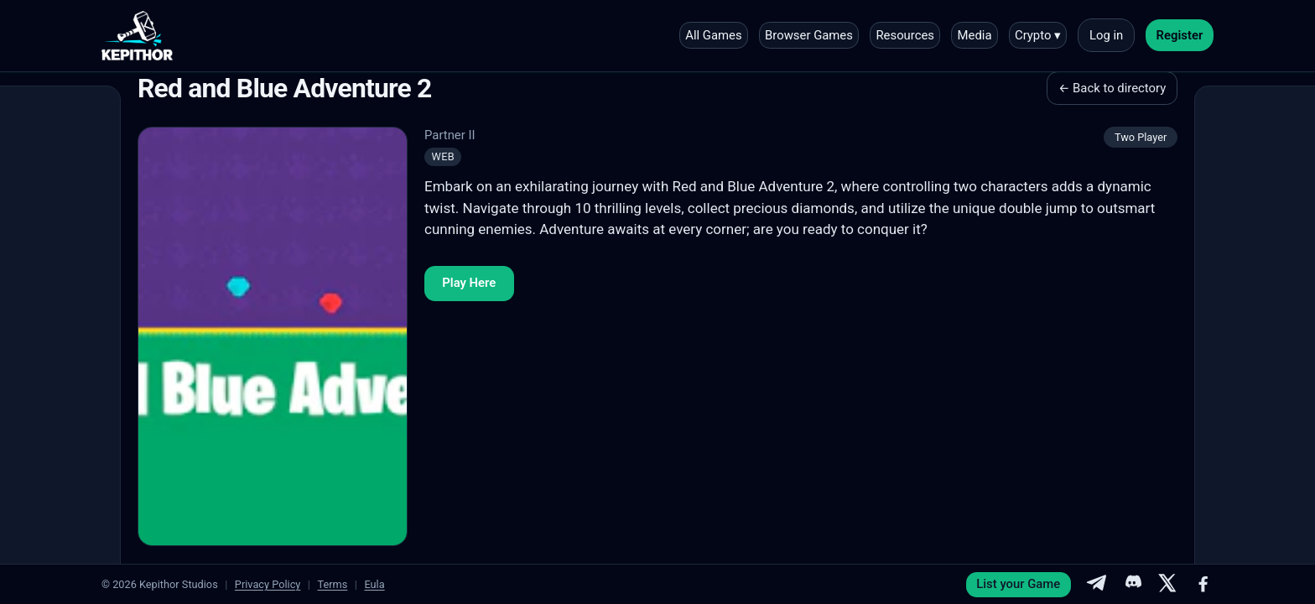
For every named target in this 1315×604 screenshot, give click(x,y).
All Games (713, 35)
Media (975, 35)
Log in (1106, 35)
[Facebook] (1203, 584)
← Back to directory (1112, 88)
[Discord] (1132, 584)
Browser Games (809, 35)
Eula (374, 584)
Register (1179, 35)
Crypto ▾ (1038, 35)
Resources (905, 35)
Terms (332, 584)
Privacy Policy (268, 584)
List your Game (1018, 583)
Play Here (469, 282)
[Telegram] (1096, 584)
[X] (1167, 584)
